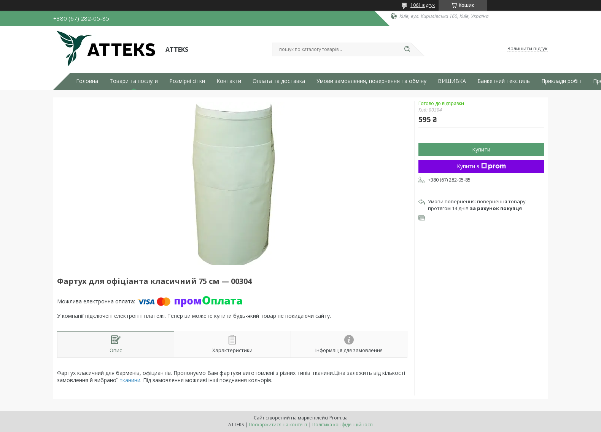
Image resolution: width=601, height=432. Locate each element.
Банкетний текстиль (503, 81)
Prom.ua (338, 417)
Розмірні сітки (187, 81)
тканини (129, 380)
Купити (481, 149)
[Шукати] (407, 49)
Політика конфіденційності (342, 424)
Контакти (228, 81)
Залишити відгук (527, 48)
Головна (87, 81)
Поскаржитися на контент (278, 424)
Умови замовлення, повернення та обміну (371, 81)
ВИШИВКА (452, 81)
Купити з (481, 166)
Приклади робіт (561, 81)
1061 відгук (422, 5)
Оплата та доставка (279, 81)
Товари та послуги (134, 81)
